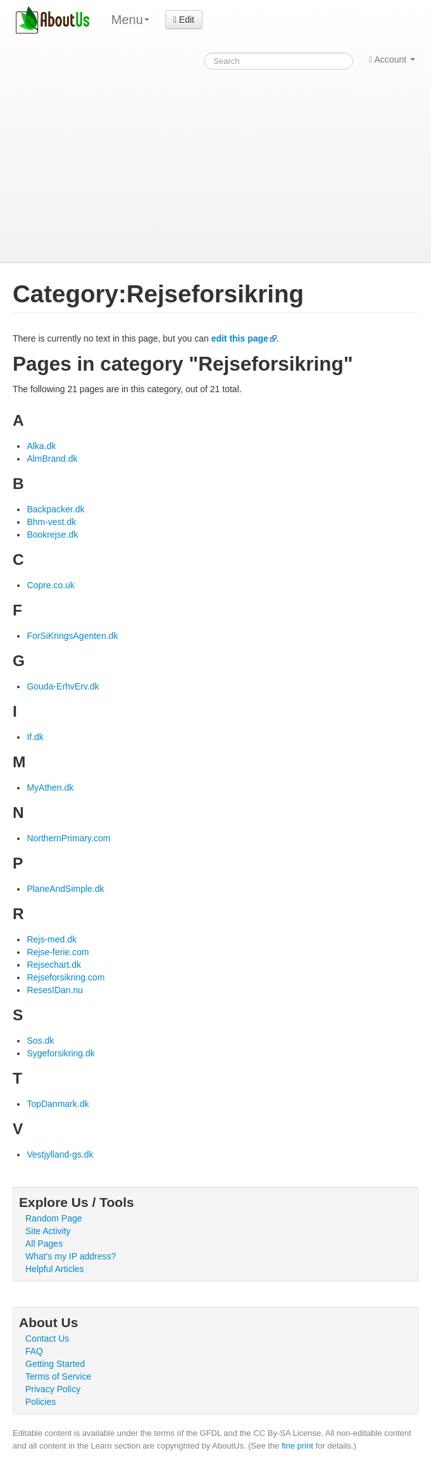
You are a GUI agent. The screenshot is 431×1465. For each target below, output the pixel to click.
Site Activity (48, 1231)
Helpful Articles (54, 1269)
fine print (297, 1445)
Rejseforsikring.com (65, 977)
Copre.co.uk (50, 585)
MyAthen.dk (50, 787)
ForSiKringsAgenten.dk (72, 636)
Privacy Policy (52, 1389)
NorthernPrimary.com (68, 838)
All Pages (44, 1244)
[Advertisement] (215, 167)
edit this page (239, 338)
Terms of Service (58, 1376)
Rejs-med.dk (52, 939)
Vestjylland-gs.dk (60, 1154)
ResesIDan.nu (55, 990)
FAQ (34, 1351)
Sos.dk (40, 1040)
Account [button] (392, 59)
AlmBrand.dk (52, 459)
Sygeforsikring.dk (60, 1053)
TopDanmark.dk (58, 1104)
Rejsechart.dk (54, 965)
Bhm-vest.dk (51, 522)
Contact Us (47, 1338)
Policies (40, 1402)
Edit (183, 20)
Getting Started (55, 1364)
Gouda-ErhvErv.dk (63, 686)
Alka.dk (41, 446)
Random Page (53, 1218)
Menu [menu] (130, 20)
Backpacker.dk (55, 509)
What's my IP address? (70, 1256)
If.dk (35, 737)
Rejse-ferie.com (58, 952)
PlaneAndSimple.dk (65, 889)
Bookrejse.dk (52, 534)
